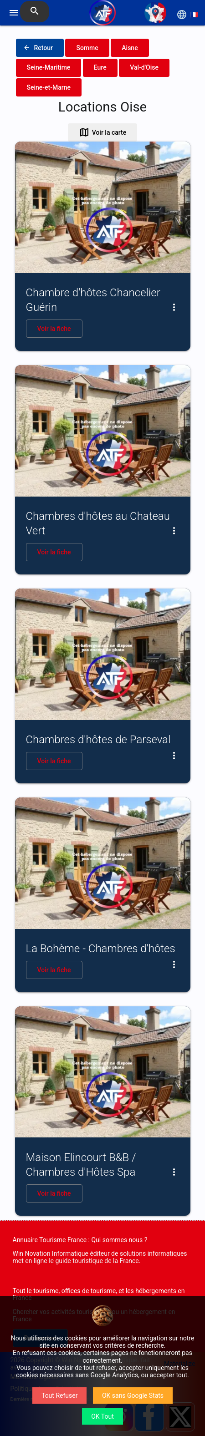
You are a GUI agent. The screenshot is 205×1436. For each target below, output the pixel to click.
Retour (38, 47)
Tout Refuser (59, 1395)
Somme (87, 47)
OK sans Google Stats (133, 1395)
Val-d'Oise (144, 67)
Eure (100, 67)
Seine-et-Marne (49, 87)
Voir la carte (103, 132)
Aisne (130, 47)
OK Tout (102, 1416)
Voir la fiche (54, 328)
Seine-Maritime (49, 67)
